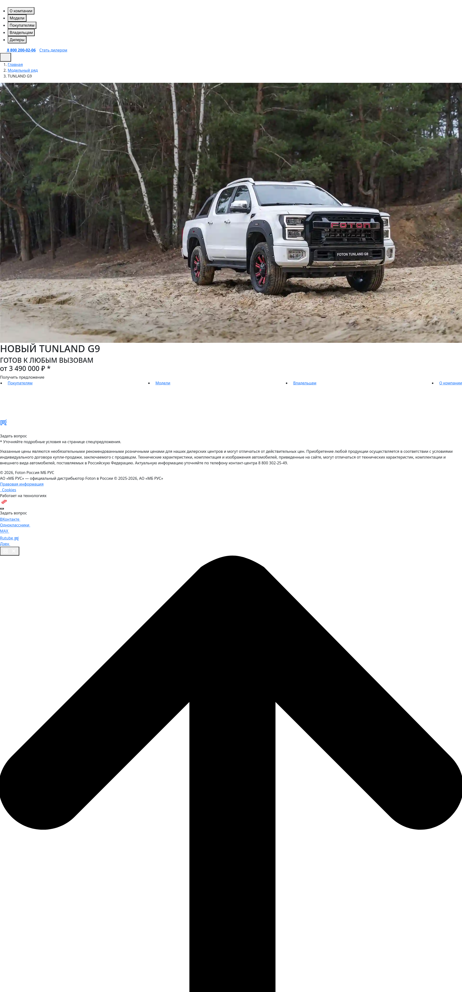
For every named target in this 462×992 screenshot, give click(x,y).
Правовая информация (22, 484)
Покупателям (20, 383)
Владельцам (304, 383)
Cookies (8, 490)
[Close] (2, 508)
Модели (162, 383)
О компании (450, 383)
